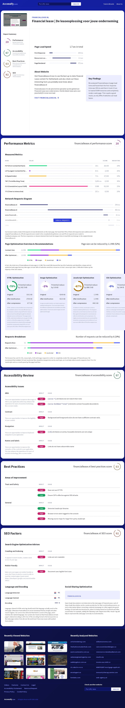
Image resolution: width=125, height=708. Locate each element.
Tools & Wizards (108, 4)
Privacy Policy (9, 692)
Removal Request (30, 688)
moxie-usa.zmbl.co (103, 662)
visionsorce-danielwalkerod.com (108, 652)
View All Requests (63, 220)
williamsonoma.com (103, 642)
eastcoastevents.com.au (79, 652)
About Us (119, 4)
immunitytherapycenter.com (107, 672)
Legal (33, 685)
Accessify (10, 4)
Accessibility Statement (13, 688)
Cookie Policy (22, 692)
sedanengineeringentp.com (80, 657)
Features (15, 685)
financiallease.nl (40, 17)
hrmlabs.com (75, 677)
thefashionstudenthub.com (80, 647)
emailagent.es (75, 672)
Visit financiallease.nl (47, 98)
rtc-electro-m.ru (76, 667)
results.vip (100, 657)
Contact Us (25, 685)
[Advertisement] (77, 36)
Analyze (76, 4)
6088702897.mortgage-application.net (109, 667)
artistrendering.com (78, 642)
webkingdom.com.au (78, 662)
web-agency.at (101, 677)
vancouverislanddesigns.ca (106, 647)
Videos (6, 685)
